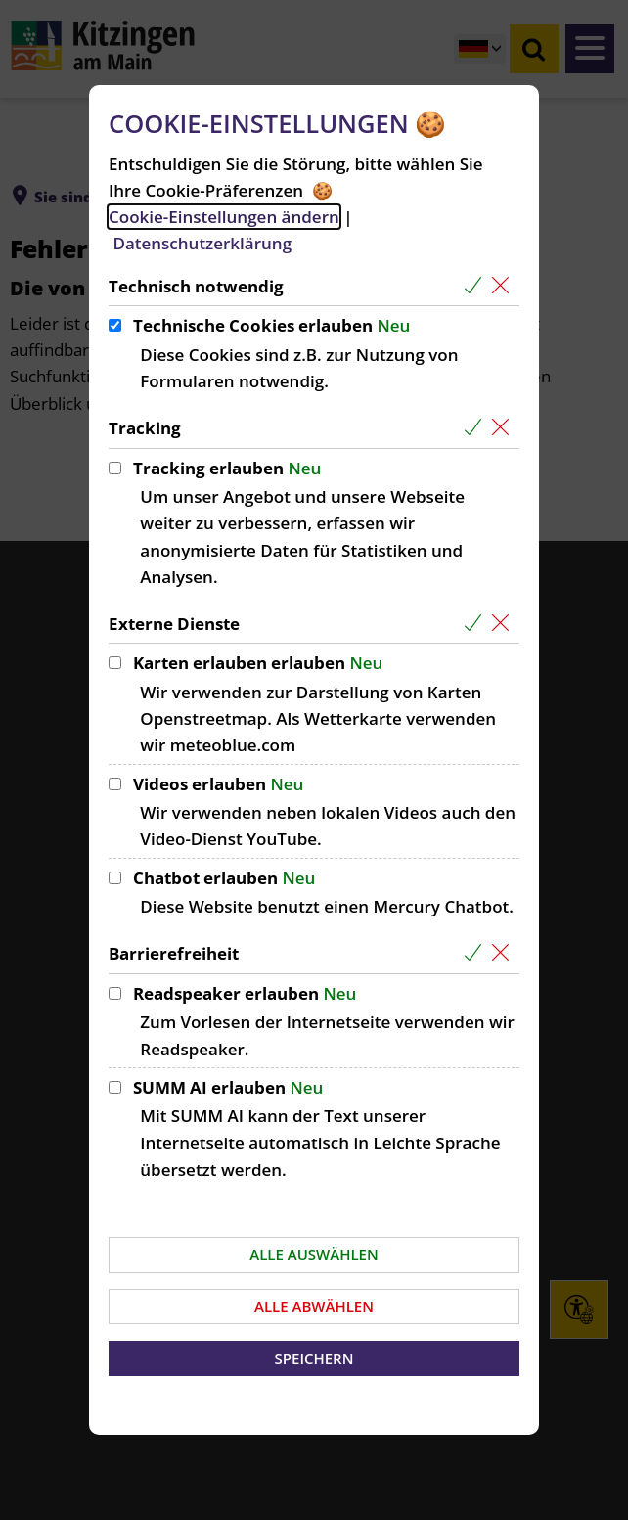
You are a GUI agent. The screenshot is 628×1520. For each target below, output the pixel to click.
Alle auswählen (313, 1254)
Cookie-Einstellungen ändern (224, 216)
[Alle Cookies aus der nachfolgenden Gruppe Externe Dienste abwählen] (504, 623)
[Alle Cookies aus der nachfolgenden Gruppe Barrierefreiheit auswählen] (477, 953)
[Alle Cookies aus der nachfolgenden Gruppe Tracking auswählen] (477, 428)
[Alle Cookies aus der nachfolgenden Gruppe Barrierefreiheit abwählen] (504, 953)
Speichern (314, 1357)
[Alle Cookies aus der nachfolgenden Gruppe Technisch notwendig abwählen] (504, 286)
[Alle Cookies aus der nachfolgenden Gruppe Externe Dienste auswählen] (477, 623)
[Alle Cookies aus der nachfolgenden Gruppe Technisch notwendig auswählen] (477, 286)
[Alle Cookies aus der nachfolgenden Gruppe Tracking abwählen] (504, 428)
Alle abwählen (314, 1306)
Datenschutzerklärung (202, 243)
